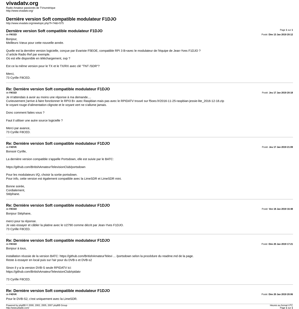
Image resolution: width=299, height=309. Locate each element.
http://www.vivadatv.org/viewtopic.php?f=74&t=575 (35, 23)
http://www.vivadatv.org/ (19, 10)
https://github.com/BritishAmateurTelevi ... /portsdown (95, 256)
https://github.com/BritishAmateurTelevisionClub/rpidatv (43, 271)
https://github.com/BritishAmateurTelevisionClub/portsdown (45, 167)
